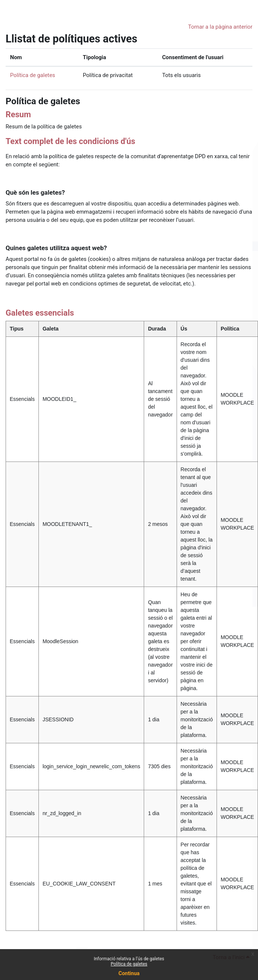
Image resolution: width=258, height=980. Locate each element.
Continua (129, 973)
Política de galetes (129, 964)
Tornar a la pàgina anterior (220, 26)
